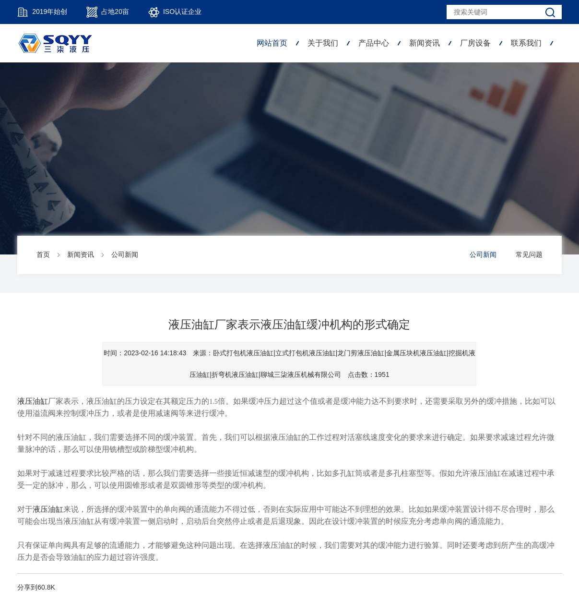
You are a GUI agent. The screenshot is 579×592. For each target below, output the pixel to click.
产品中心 (373, 43)
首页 (43, 254)
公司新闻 (124, 254)
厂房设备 (475, 43)
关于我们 (322, 43)
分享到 (27, 587)
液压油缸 (32, 401)
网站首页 (272, 43)
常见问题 (529, 254)
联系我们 (526, 43)
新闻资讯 (424, 43)
